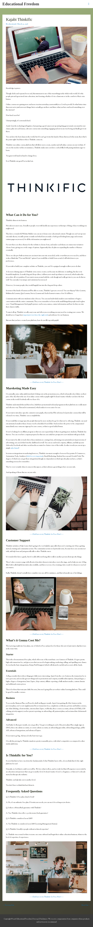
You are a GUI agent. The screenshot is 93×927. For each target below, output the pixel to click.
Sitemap (36, 919)
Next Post (85, 905)
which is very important (35, 456)
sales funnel (15, 448)
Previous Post (8, 905)
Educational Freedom (20, 4)
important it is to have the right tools (35, 315)
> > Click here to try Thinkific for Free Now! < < (46, 382)
